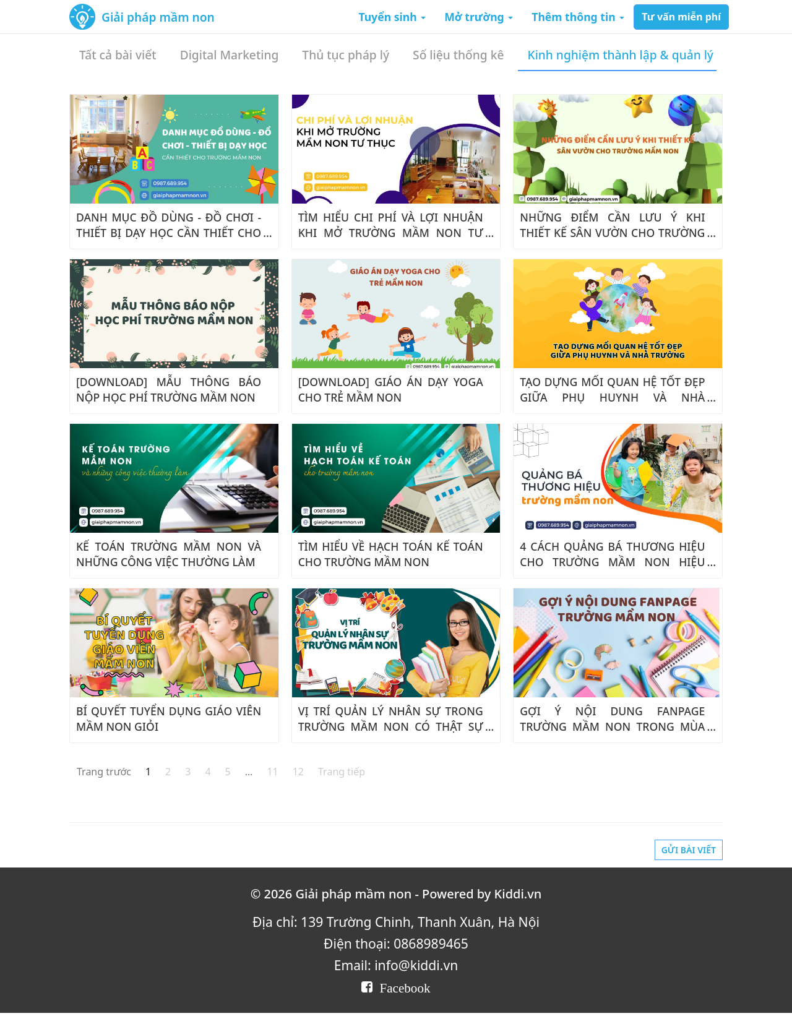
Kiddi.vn (518, 893)
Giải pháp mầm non (158, 17)
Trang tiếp (341, 771)
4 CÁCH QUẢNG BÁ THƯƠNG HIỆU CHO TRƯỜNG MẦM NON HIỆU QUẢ (612, 562)
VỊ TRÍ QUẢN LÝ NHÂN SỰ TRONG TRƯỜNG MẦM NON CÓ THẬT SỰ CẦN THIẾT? (390, 726)
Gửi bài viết (688, 850)
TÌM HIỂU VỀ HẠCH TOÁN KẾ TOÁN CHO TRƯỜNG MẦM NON (390, 554)
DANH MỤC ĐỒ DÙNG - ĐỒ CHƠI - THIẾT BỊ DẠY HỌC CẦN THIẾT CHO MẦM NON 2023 (168, 233)
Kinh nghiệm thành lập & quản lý (620, 54)
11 (272, 771)
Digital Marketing (229, 54)
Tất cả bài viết (118, 54)
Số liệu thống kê (458, 54)
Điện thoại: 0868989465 (396, 943)
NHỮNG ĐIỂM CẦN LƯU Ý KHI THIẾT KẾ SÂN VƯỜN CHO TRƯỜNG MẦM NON (612, 233)
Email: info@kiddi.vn (396, 965)
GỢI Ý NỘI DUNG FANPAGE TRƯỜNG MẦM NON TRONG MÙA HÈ (612, 726)
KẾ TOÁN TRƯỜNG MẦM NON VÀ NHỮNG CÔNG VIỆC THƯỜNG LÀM (168, 554)
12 (298, 771)
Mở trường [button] (478, 16)
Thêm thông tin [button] (578, 16)
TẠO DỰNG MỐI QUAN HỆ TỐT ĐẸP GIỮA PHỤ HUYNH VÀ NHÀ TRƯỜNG (612, 397)
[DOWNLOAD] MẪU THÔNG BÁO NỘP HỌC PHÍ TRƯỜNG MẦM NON (168, 389)
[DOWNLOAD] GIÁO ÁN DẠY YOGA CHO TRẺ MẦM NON (390, 389)
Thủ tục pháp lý (345, 54)
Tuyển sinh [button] (392, 16)
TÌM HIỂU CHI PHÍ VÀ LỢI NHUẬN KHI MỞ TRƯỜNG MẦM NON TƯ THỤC (390, 233)
